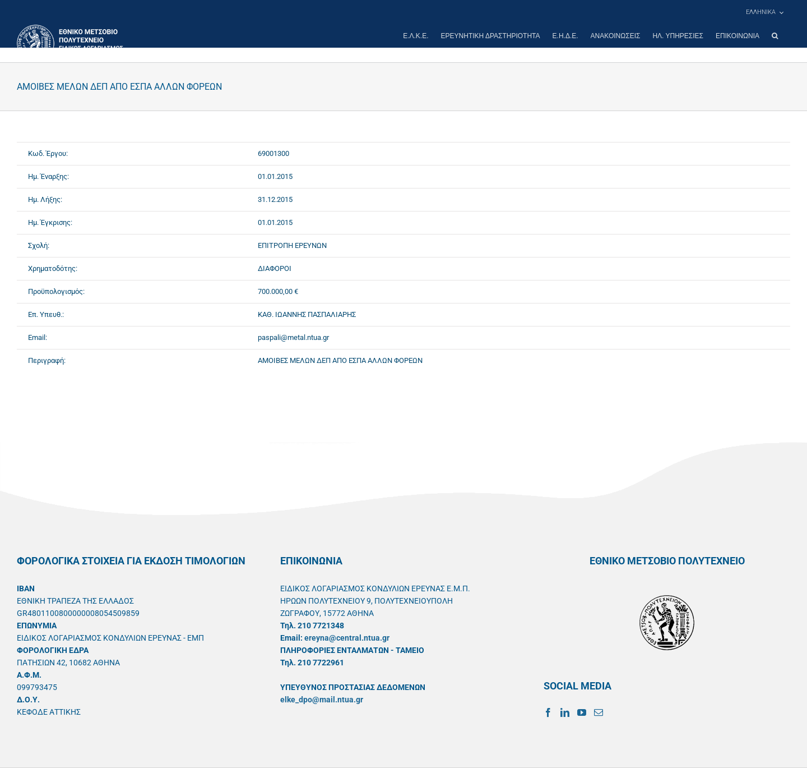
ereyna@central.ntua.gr (346, 637)
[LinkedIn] (564, 712)
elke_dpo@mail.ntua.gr (321, 699)
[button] (775, 36)
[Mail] (598, 712)
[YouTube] (581, 712)
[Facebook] (548, 712)
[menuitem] (764, 12)
